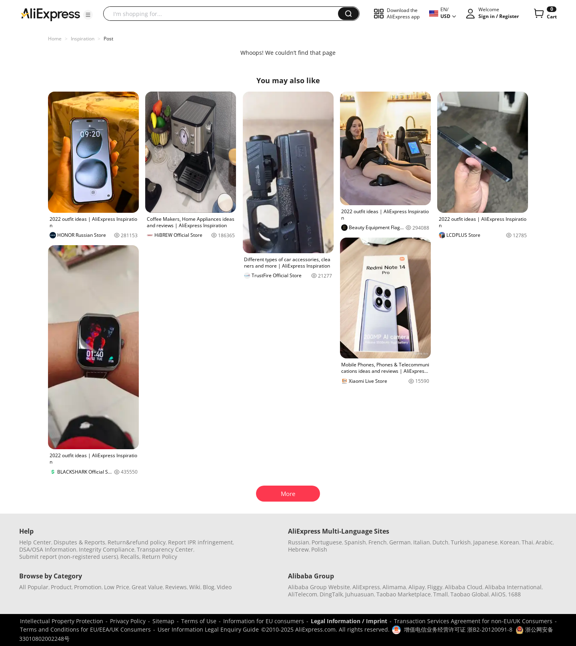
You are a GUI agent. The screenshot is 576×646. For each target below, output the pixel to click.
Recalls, (130, 556)
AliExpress (366, 587)
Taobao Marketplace (403, 594)
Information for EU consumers (263, 621)
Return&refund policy (137, 542)
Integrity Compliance (106, 549)
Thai (527, 542)
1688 (514, 594)
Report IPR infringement (200, 542)
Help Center (35, 542)
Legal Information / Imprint (349, 621)
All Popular (33, 587)
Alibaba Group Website (319, 587)
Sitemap (163, 621)
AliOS (498, 594)
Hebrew (298, 549)
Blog (208, 587)
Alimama (394, 587)
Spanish (355, 542)
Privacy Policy (128, 621)
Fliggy (434, 587)
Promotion (88, 587)
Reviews (176, 587)
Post (108, 38)
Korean (509, 542)
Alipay (416, 587)
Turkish (461, 542)
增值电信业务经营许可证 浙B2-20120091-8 (458, 629)
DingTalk (331, 594)
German (400, 542)
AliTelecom (302, 594)
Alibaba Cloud (463, 587)
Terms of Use (198, 621)
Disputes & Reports (79, 542)
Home (55, 38)
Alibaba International (513, 587)
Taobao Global (469, 594)
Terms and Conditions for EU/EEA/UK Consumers (85, 629)
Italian (421, 542)
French (377, 542)
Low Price (116, 587)
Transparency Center (165, 549)
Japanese (485, 542)
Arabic (544, 542)
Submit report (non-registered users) (68, 556)
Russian (298, 542)
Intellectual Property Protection (61, 621)
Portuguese (327, 542)
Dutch (440, 542)
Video (224, 587)
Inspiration (82, 38)
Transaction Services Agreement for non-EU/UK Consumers (473, 621)
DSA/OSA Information (47, 549)
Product (61, 587)
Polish (319, 549)
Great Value (147, 587)
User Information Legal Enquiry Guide (208, 629)
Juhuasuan (359, 594)
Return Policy (159, 556)
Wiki (194, 587)
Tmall (440, 594)
